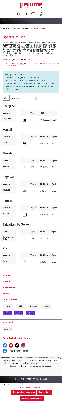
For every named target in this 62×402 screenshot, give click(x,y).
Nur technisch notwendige (24, 392)
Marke (6, 113)
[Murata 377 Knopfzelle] (24, 167)
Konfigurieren (45, 392)
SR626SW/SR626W (49, 120)
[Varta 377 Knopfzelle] (24, 262)
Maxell (5, 142)
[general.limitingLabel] (6, 98)
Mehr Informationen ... (34, 387)
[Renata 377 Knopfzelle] (24, 214)
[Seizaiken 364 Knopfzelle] (24, 238)
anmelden (30, 86)
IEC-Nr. (45, 113)
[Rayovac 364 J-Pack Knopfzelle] (24, 191)
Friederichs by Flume (15, 351)
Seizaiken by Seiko (8, 238)
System (56, 137)
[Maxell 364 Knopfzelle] (24, 143)
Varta (5, 261)
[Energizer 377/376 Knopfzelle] (24, 119)
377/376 (33, 120)
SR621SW (44, 143)
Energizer (7, 119)
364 (32, 143)
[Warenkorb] (46, 11)
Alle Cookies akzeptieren (32, 398)
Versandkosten (46, 363)
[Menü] (31, 21)
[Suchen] (18, 13)
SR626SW (44, 167)
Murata (6, 166)
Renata (6, 213)
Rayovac (6, 190)
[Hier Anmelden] (40, 13)
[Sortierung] (22, 98)
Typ (33, 113)
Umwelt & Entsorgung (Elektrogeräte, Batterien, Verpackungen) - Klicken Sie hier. (31, 64)
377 (32, 167)
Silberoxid (56, 143)
